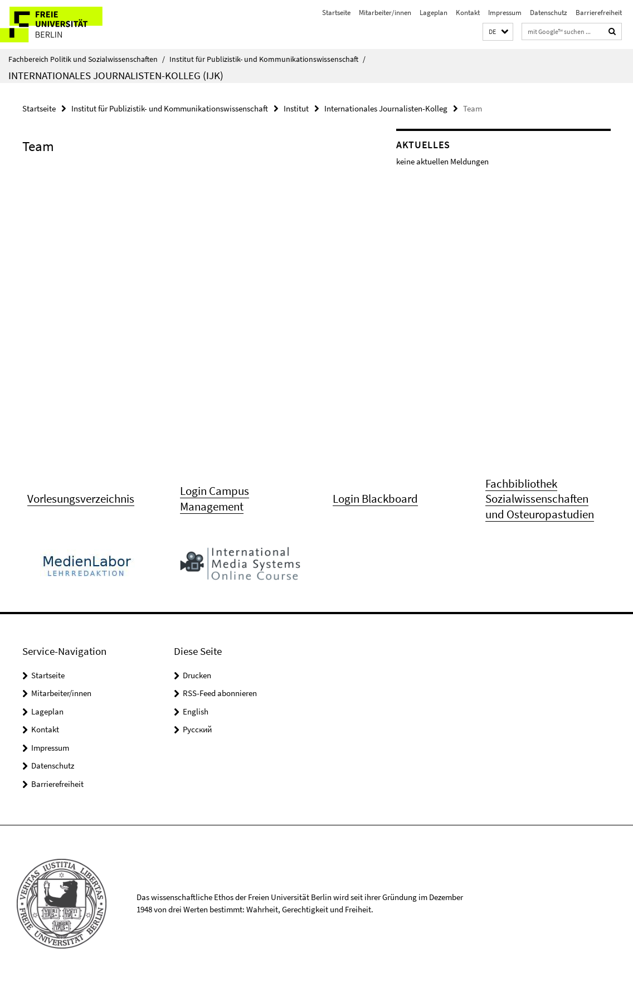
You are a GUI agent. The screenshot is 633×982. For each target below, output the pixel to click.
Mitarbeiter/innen (385, 12)
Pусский (197, 729)
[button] (498, 32)
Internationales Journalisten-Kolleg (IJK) (115, 75)
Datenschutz (548, 12)
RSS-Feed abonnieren (220, 693)
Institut (296, 108)
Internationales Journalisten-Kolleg (385, 108)
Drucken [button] (197, 675)
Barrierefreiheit (599, 12)
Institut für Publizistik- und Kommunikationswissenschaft (267, 59)
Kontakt (468, 12)
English (195, 711)
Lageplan (433, 12)
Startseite (336, 12)
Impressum (505, 12)
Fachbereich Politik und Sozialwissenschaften (86, 59)
